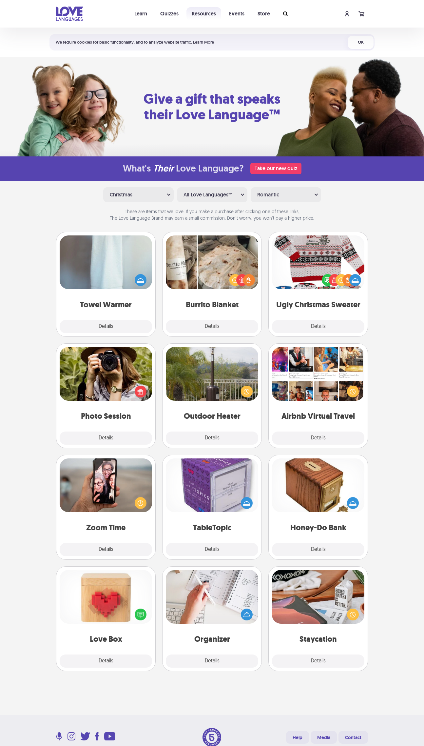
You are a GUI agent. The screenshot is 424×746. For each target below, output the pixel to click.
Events (236, 13)
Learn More (203, 42)
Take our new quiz (276, 168)
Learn (140, 13)
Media (323, 737)
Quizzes (169, 13)
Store (264, 13)
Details (106, 326)
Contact (353, 737)
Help (297, 737)
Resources (204, 13)
